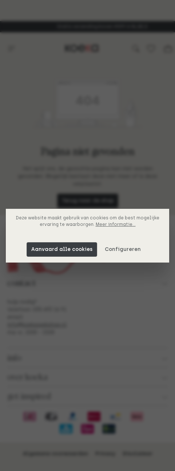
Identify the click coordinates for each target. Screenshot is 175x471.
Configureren (123, 249)
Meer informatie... (116, 224)
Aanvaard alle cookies (61, 249)
